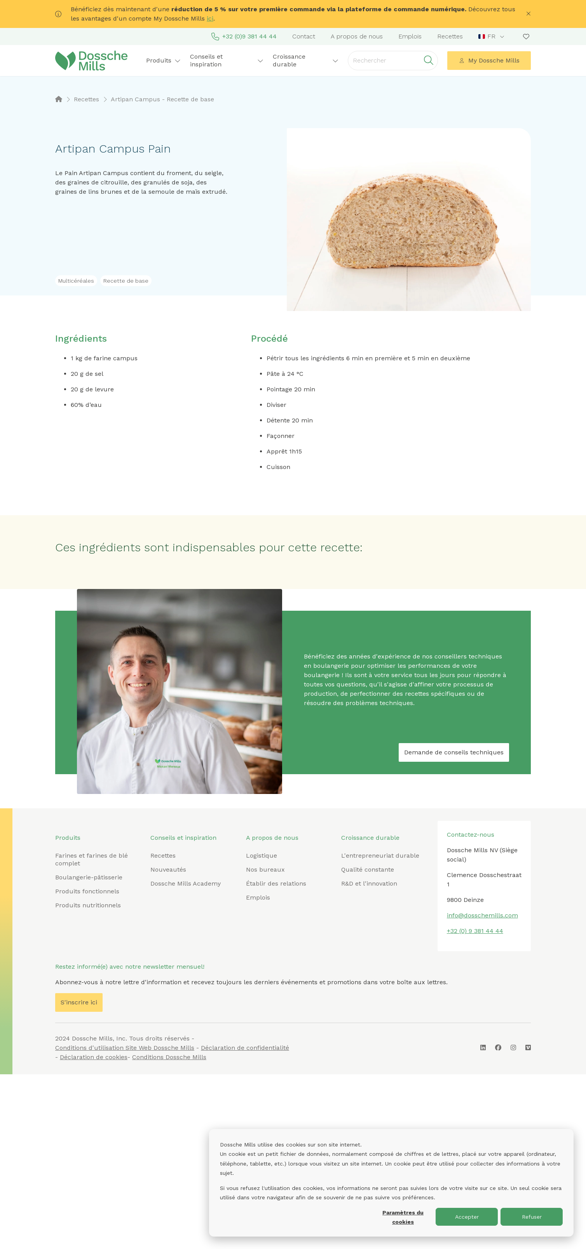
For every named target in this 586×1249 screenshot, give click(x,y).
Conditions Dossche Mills (169, 1057)
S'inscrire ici (79, 1002)
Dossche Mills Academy (185, 883)
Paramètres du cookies (403, 1217)
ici (210, 18)
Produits (163, 60)
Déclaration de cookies (93, 1057)
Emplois (410, 36)
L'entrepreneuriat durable (380, 855)
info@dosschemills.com (482, 915)
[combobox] (492, 36)
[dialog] (391, 1183)
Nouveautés (168, 869)
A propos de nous (357, 36)
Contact (303, 36)
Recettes (450, 36)
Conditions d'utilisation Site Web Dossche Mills (124, 1047)
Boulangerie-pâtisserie (88, 877)
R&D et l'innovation (369, 883)
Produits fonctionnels (87, 891)
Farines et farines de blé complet (91, 859)
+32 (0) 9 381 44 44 (475, 931)
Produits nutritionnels (88, 905)
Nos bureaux (265, 869)
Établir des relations (276, 883)
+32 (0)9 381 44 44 (244, 36)
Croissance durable (306, 60)
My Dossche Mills (489, 60)
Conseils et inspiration (226, 60)
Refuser (532, 1217)
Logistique (261, 855)
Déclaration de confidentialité (245, 1047)
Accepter (467, 1217)
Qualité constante (367, 869)
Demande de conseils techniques (454, 752)
